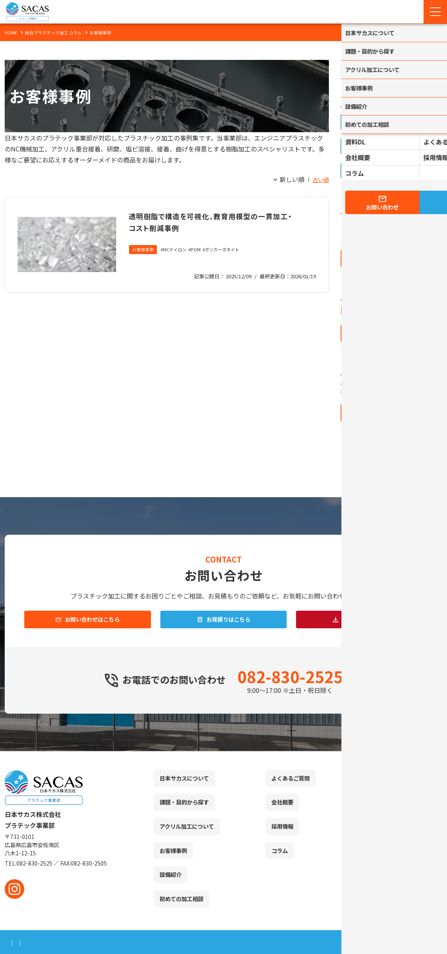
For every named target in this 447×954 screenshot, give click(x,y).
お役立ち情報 (358, 308)
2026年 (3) (361, 219)
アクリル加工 (358, 321)
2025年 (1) (361, 231)
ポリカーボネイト (229, 261)
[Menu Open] (435, 11)
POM (201, 261)
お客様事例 (144, 261)
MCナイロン (178, 261)
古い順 (319, 179)
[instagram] (14, 889)
